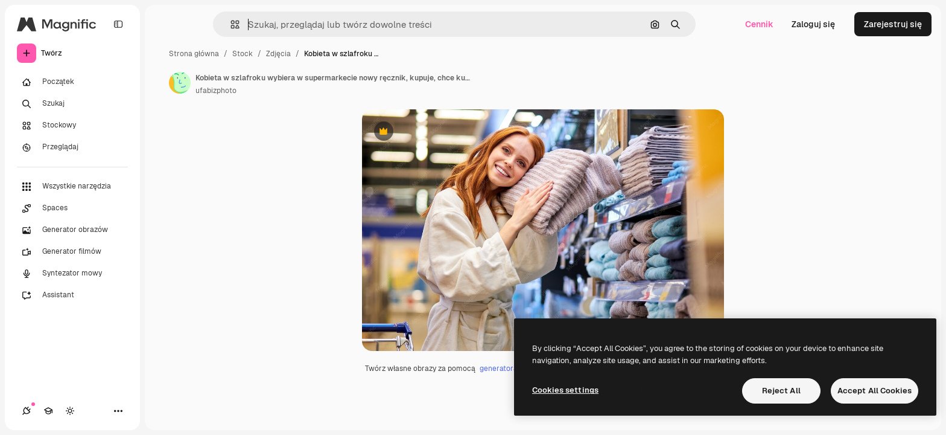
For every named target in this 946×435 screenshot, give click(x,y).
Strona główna (194, 54)
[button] (230, 24)
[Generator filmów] (72, 252)
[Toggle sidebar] (118, 24)
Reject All (781, 390)
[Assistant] (72, 295)
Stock (242, 54)
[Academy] (48, 410)
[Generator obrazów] (72, 230)
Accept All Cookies (874, 390)
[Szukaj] (72, 104)
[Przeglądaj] (72, 147)
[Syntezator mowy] (72, 273)
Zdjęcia (278, 54)
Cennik (759, 24)
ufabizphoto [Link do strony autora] (216, 90)
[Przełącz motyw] (70, 410)
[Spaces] (72, 208)
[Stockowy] (72, 125)
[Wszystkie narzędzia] (72, 186)
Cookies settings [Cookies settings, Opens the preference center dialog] (565, 390)
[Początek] (72, 82)
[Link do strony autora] (180, 83)
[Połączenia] (26, 410)
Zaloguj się (813, 24)
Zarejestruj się (893, 24)
